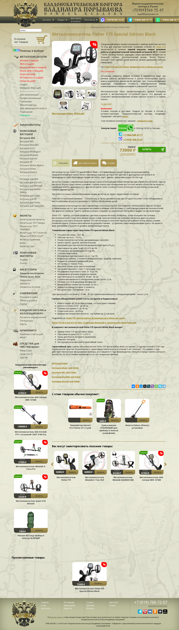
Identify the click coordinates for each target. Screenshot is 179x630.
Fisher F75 (161, 46)
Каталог (47, 19)
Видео (61, 19)
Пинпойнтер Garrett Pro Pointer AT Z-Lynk (80, 426)
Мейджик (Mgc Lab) (30, 87)
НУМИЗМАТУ (28, 330)
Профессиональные (30, 98)
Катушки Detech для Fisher (66, 381)
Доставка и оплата (76, 20)
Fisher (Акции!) (27, 81)
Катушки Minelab (29, 155)
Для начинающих (29, 94)
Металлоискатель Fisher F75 (66, 478)
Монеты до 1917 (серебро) (28, 228)
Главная (45, 602)
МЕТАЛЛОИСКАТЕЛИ (33, 56)
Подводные (26, 111)
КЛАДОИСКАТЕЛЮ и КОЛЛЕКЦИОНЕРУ (33, 312)
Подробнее (106, 104)
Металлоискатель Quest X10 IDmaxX (31, 502)
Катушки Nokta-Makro (32, 165)
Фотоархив (69, 602)
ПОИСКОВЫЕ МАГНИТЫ (28, 254)
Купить (39, 392)
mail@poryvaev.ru (157, 606)
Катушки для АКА (29, 178)
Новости (68, 608)
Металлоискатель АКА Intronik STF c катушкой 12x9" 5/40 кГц (31, 433)
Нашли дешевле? (128, 153)
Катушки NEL (27, 141)
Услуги (112, 605)
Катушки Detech (28, 172)
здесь (125, 116)
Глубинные (26, 101)
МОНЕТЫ (25, 215)
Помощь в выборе (32, 50)
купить (146, 149)
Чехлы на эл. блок (30, 276)
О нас (43, 605)
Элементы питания (30, 286)
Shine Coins (26, 350)
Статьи (89, 602)
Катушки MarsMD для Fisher (66, 377)
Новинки (25, 115)
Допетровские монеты (32, 219)
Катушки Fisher (28, 168)
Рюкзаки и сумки (29, 297)
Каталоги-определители (33, 317)
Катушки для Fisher (30, 202)
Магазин (90, 605)
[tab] (62, 163)
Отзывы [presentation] (111, 163)
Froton (23, 263)
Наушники (25, 280)
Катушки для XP (28, 199)
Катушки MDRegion (30, 151)
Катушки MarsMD (29, 144)
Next (165, 464)
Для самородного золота (33, 108)
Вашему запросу (57, 617)
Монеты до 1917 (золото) (33, 232)
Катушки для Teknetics (32, 205)
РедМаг (24, 259)
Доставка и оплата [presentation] (87, 163)
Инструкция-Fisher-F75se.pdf (68, 113)
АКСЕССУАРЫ (28, 269)
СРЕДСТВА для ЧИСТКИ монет (29, 345)
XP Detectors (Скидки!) (31, 77)
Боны (23, 242)
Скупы (23, 303)
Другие (23, 357)
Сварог (23, 84)
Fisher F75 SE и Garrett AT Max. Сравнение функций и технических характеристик (94, 322)
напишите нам (145, 121)
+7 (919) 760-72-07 (150, 602)
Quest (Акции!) (27, 74)
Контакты (89, 19)
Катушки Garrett (28, 158)
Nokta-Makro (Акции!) (31, 70)
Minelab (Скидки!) (29, 60)
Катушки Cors (27, 148)
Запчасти (25, 283)
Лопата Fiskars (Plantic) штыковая (137, 426)
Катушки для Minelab (31, 185)
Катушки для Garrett (31, 182)
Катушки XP (26, 161)
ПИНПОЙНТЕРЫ (30, 125)
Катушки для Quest (30, 195)
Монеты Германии (30, 239)
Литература (26, 320)
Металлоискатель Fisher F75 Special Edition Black (89, 589)
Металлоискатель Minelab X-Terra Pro (31, 467)
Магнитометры (28, 104)
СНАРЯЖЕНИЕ (29, 293)
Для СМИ (113, 602)
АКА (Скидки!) (27, 63)
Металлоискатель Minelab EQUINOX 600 (123, 478)
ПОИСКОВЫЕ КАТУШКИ (28, 132)
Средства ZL (26, 354)
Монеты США (27, 246)
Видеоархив (69, 605)
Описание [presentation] (63, 163)
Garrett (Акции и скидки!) (33, 67)
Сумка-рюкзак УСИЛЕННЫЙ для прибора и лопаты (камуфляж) (108, 429)
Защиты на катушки (32, 273)
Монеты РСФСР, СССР (31, 236)
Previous (52, 464)
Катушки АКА (27, 137)
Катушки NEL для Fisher (64, 372)
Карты (23, 324)
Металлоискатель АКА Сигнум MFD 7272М (31, 398)
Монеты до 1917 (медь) (32, 222)
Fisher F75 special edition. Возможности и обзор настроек (133, 67)
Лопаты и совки (28, 300)
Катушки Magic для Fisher (65, 368)
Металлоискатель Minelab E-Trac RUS (94, 478)
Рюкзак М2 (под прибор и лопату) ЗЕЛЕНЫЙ (31, 536)
